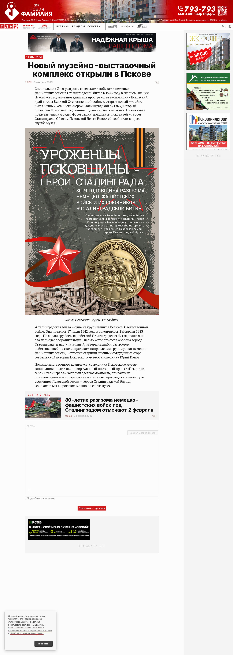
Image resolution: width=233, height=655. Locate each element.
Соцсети (94, 26)
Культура (34, 56)
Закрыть (143, 432)
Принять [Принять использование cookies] (42, 644)
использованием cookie (19, 627)
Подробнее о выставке (41, 498)
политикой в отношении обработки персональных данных (30, 629)
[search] (223, 26)
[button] (229, 26)
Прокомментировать (92, 508)
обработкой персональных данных (27, 633)
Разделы (78, 26)
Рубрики (63, 26)
